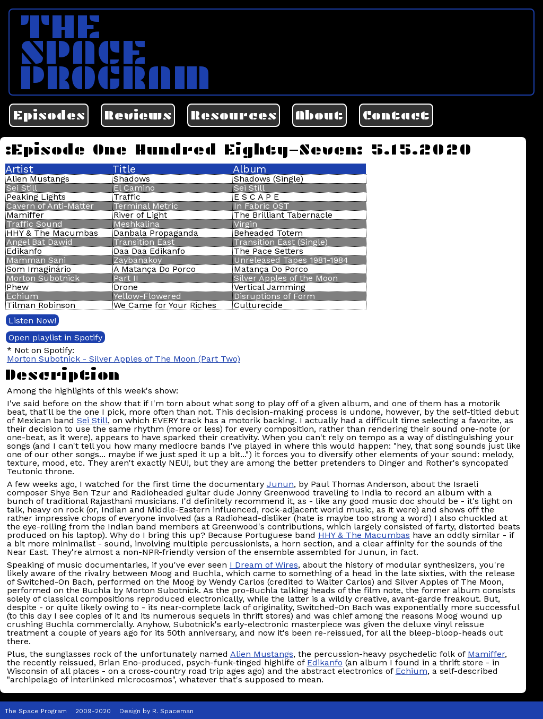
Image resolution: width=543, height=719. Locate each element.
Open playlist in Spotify (55, 337)
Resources (234, 115)
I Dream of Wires (264, 565)
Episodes (49, 115)
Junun (280, 484)
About (319, 115)
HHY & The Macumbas (364, 535)
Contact (396, 115)
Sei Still (92, 420)
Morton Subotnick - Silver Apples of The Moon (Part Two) (123, 359)
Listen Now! (32, 320)
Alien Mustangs (261, 654)
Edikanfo (325, 662)
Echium (411, 671)
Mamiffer (486, 654)
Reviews (138, 115)
